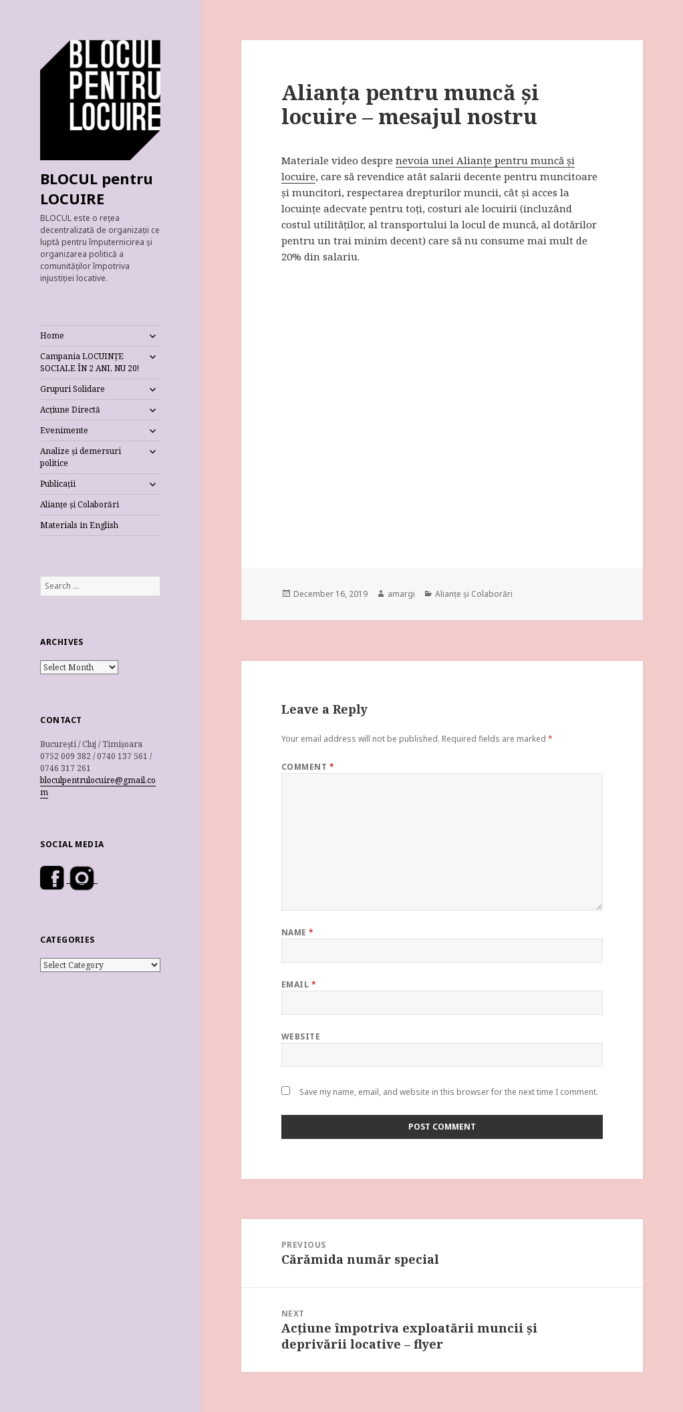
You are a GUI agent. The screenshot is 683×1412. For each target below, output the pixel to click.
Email (298, 984)
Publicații (58, 483)
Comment (307, 766)
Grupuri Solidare (72, 389)
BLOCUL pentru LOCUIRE (96, 188)
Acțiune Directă (70, 409)
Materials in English (79, 525)
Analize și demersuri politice (80, 457)
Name (297, 932)
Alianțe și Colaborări (79, 504)
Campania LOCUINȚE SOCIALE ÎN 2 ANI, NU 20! (89, 362)
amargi (401, 594)
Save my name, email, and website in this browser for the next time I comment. (448, 1092)
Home (52, 335)
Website (300, 1036)
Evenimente (64, 430)
